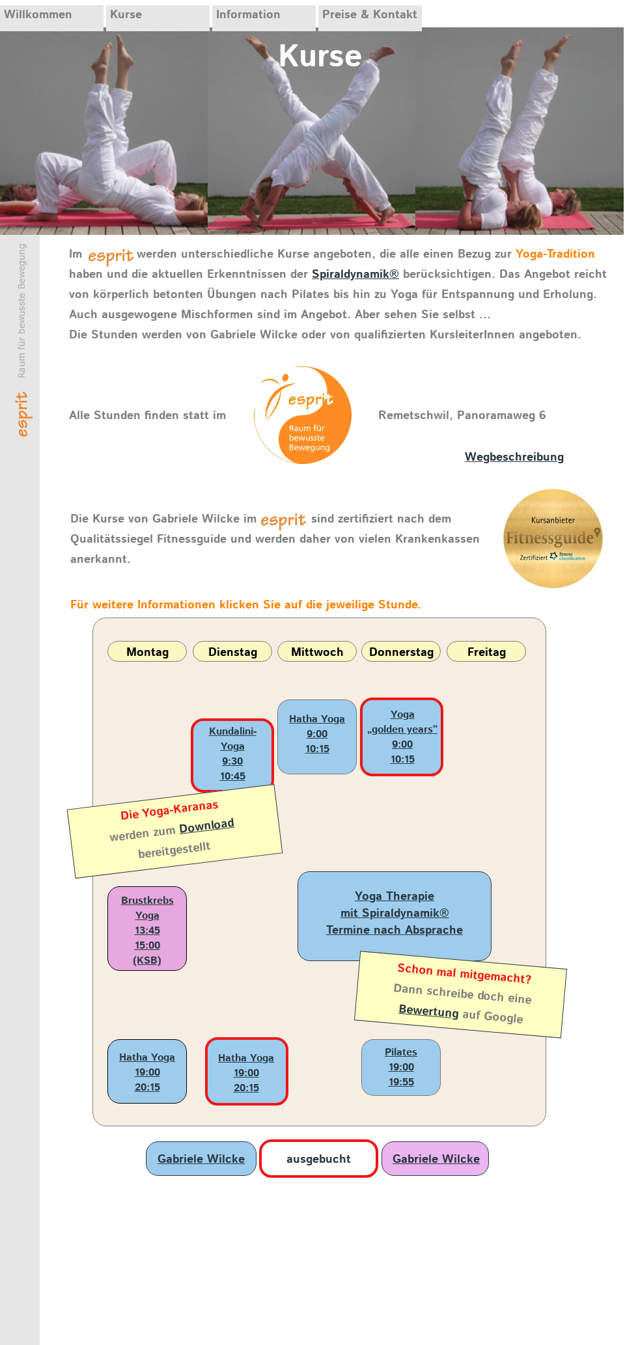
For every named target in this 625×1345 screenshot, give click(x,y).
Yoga (403, 714)
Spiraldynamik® (355, 274)
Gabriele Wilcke (201, 1159)
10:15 (317, 749)
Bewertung (429, 1012)
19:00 (147, 1072)
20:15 (147, 1087)
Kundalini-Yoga (233, 739)
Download (207, 826)
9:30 (232, 761)
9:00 (317, 734)
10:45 (232, 776)
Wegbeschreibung (514, 457)
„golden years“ (402, 729)
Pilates (401, 1052)
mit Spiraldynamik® (394, 913)
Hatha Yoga (317, 719)
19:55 (401, 1082)
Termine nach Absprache (394, 930)
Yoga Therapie (394, 896)
